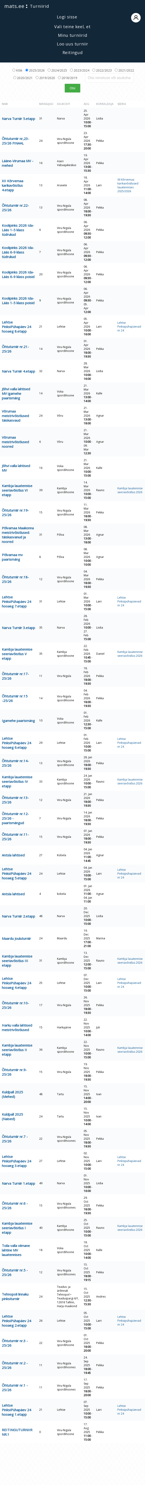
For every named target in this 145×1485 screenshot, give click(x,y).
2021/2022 (124, 70)
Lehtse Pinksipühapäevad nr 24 (129, 326)
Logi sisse (99, 17)
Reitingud (72, 52)
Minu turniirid (72, 35)
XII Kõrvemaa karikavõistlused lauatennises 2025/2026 (127, 185)
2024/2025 (57, 70)
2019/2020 (45, 78)
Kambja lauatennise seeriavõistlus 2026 (130, 490)
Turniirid (39, 6)
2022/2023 (102, 70)
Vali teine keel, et (72, 26)
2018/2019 (67, 78)
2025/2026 (35, 70)
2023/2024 (79, 70)
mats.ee (14, 5)
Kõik (17, 70)
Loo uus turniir (72, 44)
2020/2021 (23, 78)
